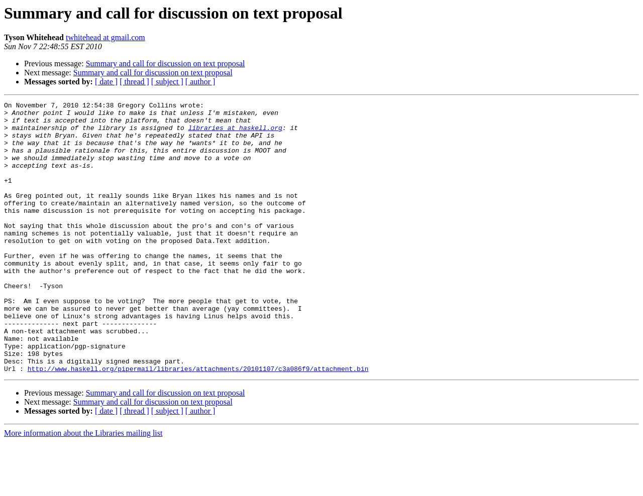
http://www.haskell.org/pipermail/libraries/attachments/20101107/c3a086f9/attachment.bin (198, 422)
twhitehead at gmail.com (105, 37)
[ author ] (200, 81)
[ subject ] (167, 81)
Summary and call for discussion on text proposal (165, 63)
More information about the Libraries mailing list (83, 487)
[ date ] (106, 81)
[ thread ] (134, 81)
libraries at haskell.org (235, 133)
